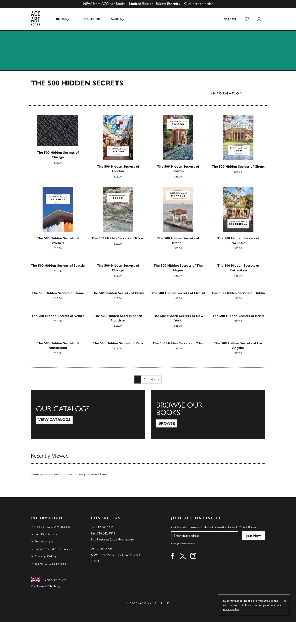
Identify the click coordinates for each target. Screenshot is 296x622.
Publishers (88, 19)
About (112, 19)
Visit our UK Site (55, 580)
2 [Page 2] (144, 379)
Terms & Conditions (51, 564)
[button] (246, 19)
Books (61, 19)
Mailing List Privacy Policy (183, 543)
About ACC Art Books (53, 527)
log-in (43, 474)
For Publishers (46, 534)
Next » (154, 379)
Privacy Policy (46, 556)
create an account (63, 474)
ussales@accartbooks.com (116, 539)
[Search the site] (230, 19)
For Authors (44, 541)
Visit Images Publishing (45, 586)
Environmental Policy (52, 549)
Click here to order (198, 3)
